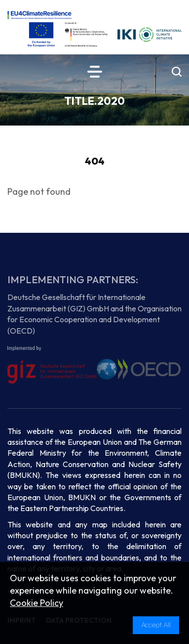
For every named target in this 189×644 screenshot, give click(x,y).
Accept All (156, 624)
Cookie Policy (36, 602)
